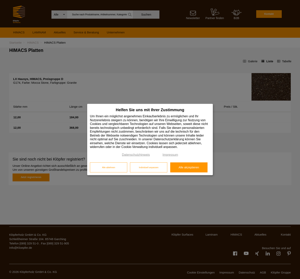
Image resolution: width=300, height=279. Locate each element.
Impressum (170, 154)
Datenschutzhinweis (136, 154)
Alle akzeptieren (188, 167)
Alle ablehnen (108, 167)
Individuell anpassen (148, 167)
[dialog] (150, 139)
